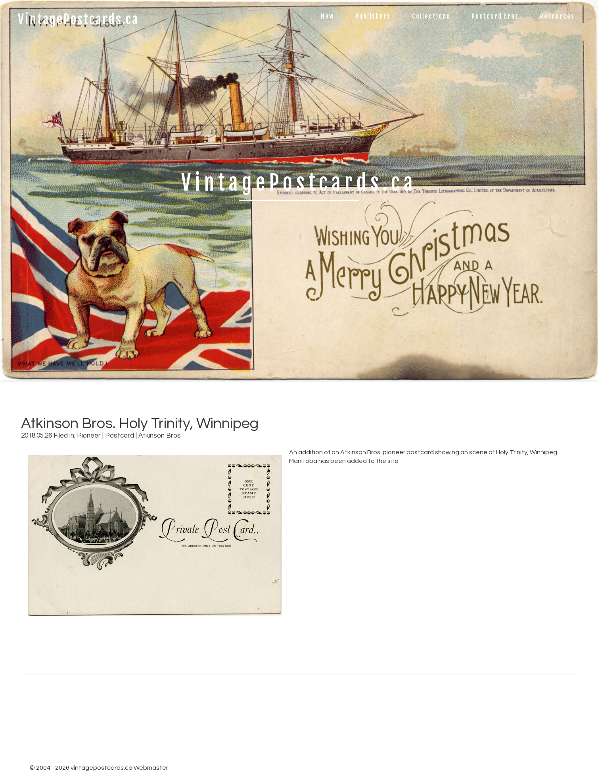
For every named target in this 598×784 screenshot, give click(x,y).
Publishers (373, 16)
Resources (557, 16)
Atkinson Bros (159, 435)
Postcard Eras (495, 16)
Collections (431, 16)
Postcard (119, 435)
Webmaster (151, 768)
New (327, 16)
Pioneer (89, 435)
